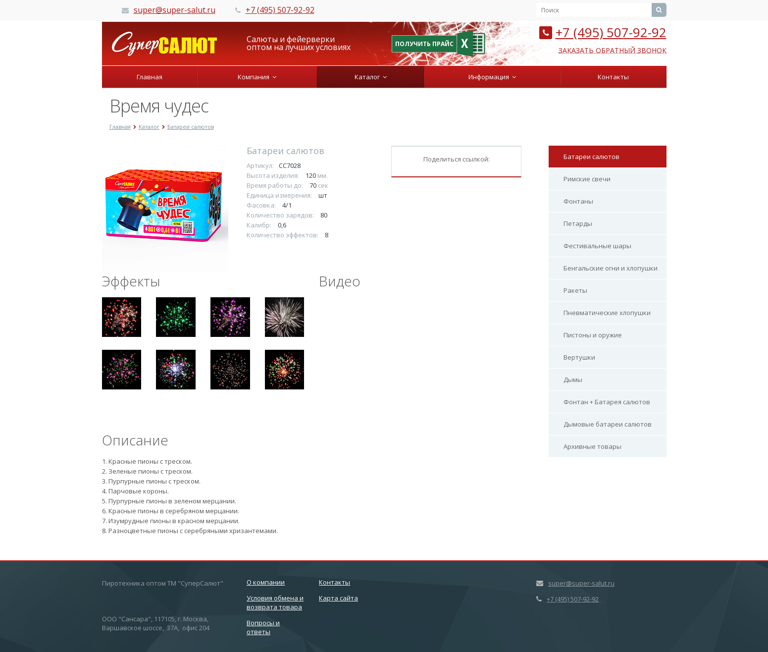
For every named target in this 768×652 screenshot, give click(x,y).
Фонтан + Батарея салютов (606, 401)
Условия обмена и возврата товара (275, 602)
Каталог (371, 76)
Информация (492, 76)
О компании (266, 582)
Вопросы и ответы (263, 627)
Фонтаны (578, 201)
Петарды (577, 223)
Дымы (572, 379)
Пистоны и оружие (592, 334)
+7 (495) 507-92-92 (280, 9)
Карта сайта (338, 598)
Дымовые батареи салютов (607, 424)
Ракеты (575, 290)
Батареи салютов (591, 156)
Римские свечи (587, 178)
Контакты (613, 76)
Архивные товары (592, 446)
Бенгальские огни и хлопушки (610, 268)
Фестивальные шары (597, 245)
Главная (149, 76)
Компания (257, 76)
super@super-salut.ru (174, 9)
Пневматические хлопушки (607, 312)
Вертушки (579, 357)
